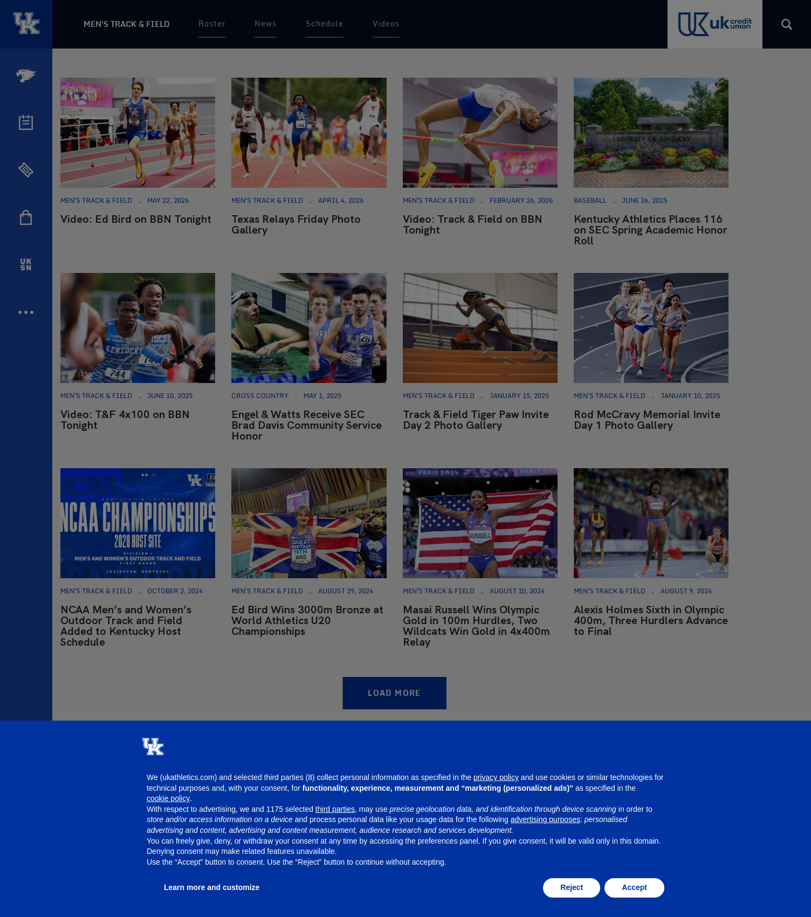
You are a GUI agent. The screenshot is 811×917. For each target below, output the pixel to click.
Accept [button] (634, 887)
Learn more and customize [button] (211, 887)
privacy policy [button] (496, 777)
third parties (335, 809)
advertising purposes (545, 819)
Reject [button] (571, 887)
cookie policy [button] (168, 798)
